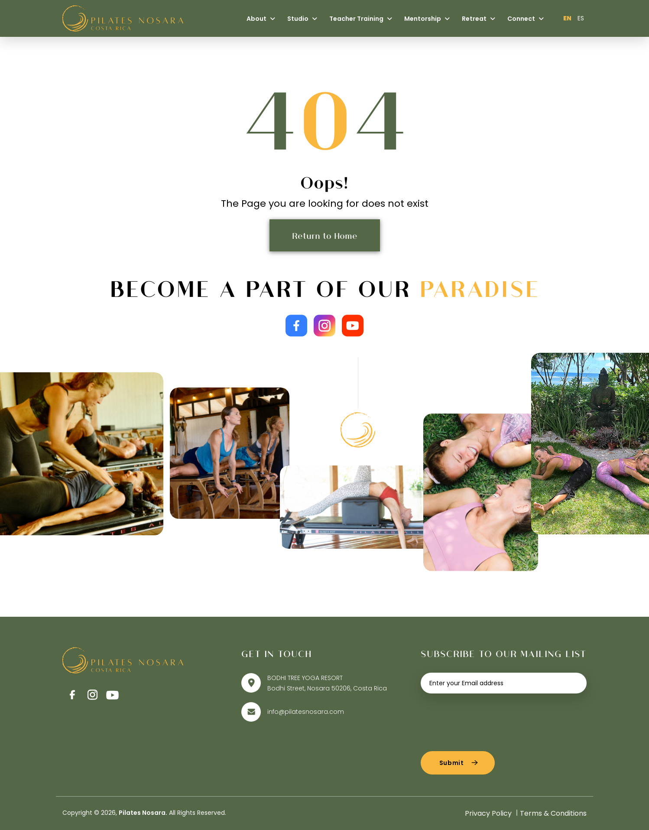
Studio (302, 18)
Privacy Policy (488, 813)
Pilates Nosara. (143, 812)
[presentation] (486, 719)
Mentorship (427, 18)
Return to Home (324, 235)
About (261, 18)
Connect (525, 18)
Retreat (478, 18)
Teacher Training (360, 18)
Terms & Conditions (553, 813)
